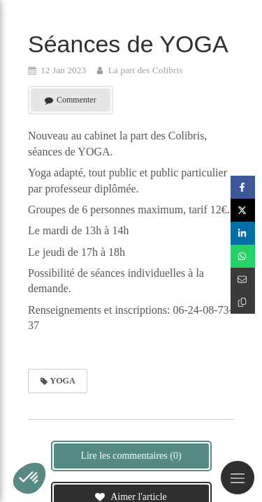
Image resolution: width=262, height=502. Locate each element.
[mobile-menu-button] (237, 477)
